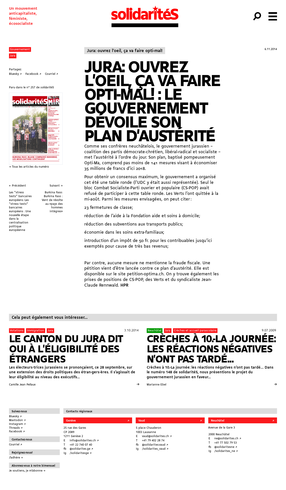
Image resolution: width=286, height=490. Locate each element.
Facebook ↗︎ (17, 431)
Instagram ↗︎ (17, 424)
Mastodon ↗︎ (17, 420)
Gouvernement (20, 49)
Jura (12, 55)
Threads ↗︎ (16, 427)
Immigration (35, 330)
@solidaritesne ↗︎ (225, 447)
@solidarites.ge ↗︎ (81, 448)
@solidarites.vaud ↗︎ (155, 444)
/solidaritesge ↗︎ (81, 453)
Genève (71, 420)
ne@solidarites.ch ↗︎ (227, 438)
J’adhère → (16, 457)
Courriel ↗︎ (15, 444)
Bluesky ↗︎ (15, 416)
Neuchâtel (154, 330)
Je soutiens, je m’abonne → (27, 470)
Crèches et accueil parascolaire (195, 330)
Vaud (141, 420)
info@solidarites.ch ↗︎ (84, 440)
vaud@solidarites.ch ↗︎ (157, 436)
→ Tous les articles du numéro (29, 166)
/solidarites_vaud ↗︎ (155, 448)
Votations (16, 330)
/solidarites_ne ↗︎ (226, 451)
